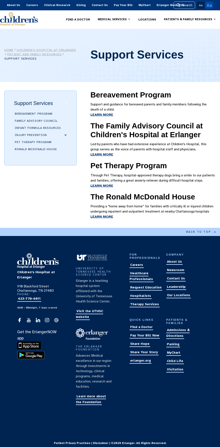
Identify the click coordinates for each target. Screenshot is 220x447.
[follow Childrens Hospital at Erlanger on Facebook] (19, 321)
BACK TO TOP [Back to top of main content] (201, 232)
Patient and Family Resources (34, 54)
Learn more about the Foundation (91, 399)
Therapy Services (144, 304)
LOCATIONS (147, 19)
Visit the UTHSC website (89, 314)
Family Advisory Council (36, 121)
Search (184, 5)
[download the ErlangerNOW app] (30, 348)
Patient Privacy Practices (72, 443)
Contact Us (100, 5)
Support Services (33, 103)
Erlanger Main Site (170, 5)
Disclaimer (100, 443)
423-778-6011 (29, 299)
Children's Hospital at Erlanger (46, 50)
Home (9, 50)
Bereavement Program (33, 114)
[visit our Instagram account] (47, 321)
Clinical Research (57, 5)
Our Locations (178, 295)
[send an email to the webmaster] (56, 321)
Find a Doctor (141, 327)
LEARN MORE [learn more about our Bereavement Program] (101, 115)
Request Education (146, 287)
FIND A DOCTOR (78, 19)
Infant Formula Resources (38, 128)
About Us (13, 5)
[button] (114, 19)
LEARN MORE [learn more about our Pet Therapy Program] (101, 185)
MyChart (145, 5)
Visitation (175, 369)
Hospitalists (140, 296)
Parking (173, 344)
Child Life (175, 361)
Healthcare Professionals (141, 276)
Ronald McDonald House (36, 149)
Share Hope (140, 344)
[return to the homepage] (38, 267)
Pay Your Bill (123, 5)
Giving (81, 5)
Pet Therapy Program (33, 142)
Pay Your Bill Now (144, 335)
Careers (32, 5)
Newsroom (175, 270)
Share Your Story (144, 352)
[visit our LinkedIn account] (38, 321)
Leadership (176, 287)
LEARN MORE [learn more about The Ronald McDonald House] (101, 216)
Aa (201, 5)
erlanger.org (140, 360)
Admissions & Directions (178, 333)
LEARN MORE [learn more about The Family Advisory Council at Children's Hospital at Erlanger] (101, 154)
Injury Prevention (31, 135)
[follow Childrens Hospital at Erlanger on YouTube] (28, 321)
